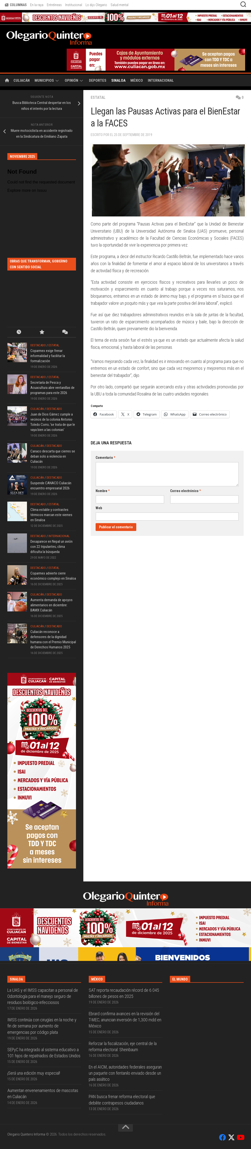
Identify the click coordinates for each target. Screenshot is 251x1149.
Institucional (73, 5)
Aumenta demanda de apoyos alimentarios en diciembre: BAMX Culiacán (51, 605)
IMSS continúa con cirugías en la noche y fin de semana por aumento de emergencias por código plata (41, 1026)
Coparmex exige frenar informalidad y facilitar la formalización (47, 356)
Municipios (44, 80)
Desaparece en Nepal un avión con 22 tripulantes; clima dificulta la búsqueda (51, 546)
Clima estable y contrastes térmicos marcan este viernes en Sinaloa (51, 514)
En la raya (36, 5)
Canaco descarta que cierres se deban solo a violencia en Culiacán (52, 456)
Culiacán (21, 80)
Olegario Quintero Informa (26, 1134)
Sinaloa (118, 80)
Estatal (98, 97)
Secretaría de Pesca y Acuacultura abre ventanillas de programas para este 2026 (52, 387)
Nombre (103, 491)
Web (99, 508)
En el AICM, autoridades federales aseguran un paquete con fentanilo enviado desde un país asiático (125, 1073)
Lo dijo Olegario (96, 5)
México (136, 80)
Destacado (38, 345)
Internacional (161, 80)
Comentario (105, 458)
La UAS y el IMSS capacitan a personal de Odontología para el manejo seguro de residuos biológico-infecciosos (42, 996)
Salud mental (119, 5)
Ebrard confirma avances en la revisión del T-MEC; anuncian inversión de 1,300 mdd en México (125, 1019)
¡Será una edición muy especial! (33, 1073)
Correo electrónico (185, 491)
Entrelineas (54, 5)
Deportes (97, 80)
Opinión (71, 80)
